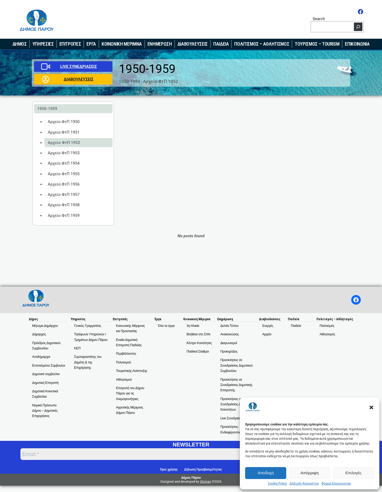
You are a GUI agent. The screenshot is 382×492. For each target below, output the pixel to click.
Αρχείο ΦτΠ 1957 (64, 194)
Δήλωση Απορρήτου (304, 483)
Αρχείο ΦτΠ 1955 (64, 174)
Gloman (205, 482)
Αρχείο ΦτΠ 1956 (64, 184)
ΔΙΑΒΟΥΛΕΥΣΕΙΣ (78, 79)
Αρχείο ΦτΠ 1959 (64, 215)
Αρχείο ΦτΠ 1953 (64, 153)
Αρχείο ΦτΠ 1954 (64, 163)
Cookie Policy (277, 483)
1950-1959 (129, 81)
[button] (371, 407)
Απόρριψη (310, 473)
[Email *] (154, 454)
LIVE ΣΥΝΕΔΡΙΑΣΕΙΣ (78, 66)
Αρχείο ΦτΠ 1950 (64, 121)
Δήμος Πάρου (191, 478)
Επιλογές (353, 473)
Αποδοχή (266, 473)
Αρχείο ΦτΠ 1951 (64, 132)
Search (318, 18)
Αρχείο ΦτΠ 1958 (64, 205)
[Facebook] (360, 11)
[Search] (358, 27)
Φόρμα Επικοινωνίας (336, 483)
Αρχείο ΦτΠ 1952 (160, 81)
